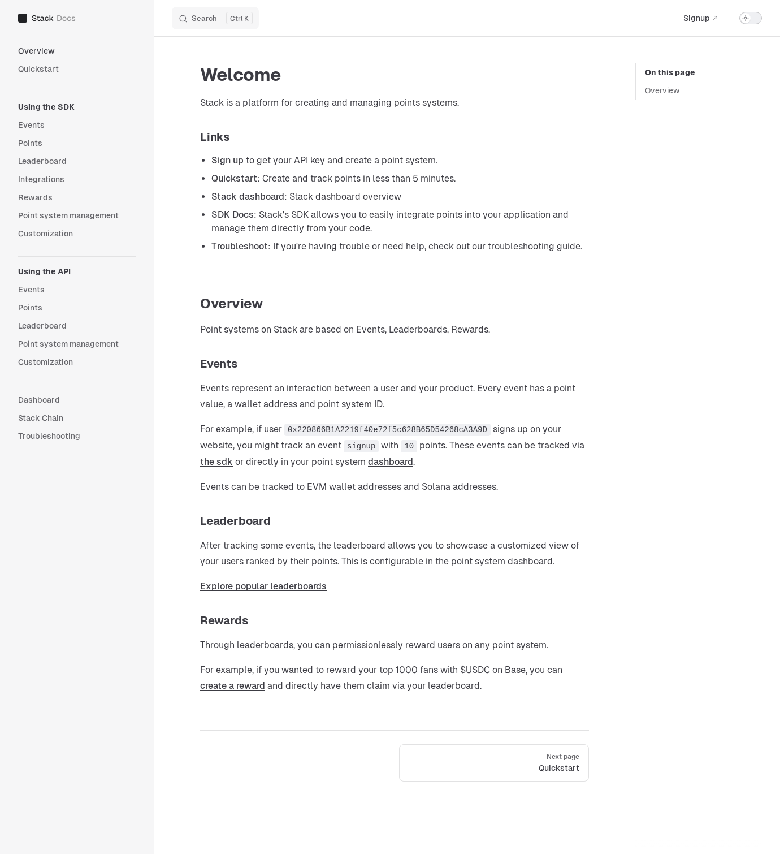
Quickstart (234, 178)
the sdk (216, 461)
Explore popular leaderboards (263, 586)
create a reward (232, 685)
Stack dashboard (247, 196)
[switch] (750, 18)
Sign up (227, 160)
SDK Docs (232, 214)
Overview (662, 90)
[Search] (215, 18)
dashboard (390, 461)
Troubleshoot (239, 246)
